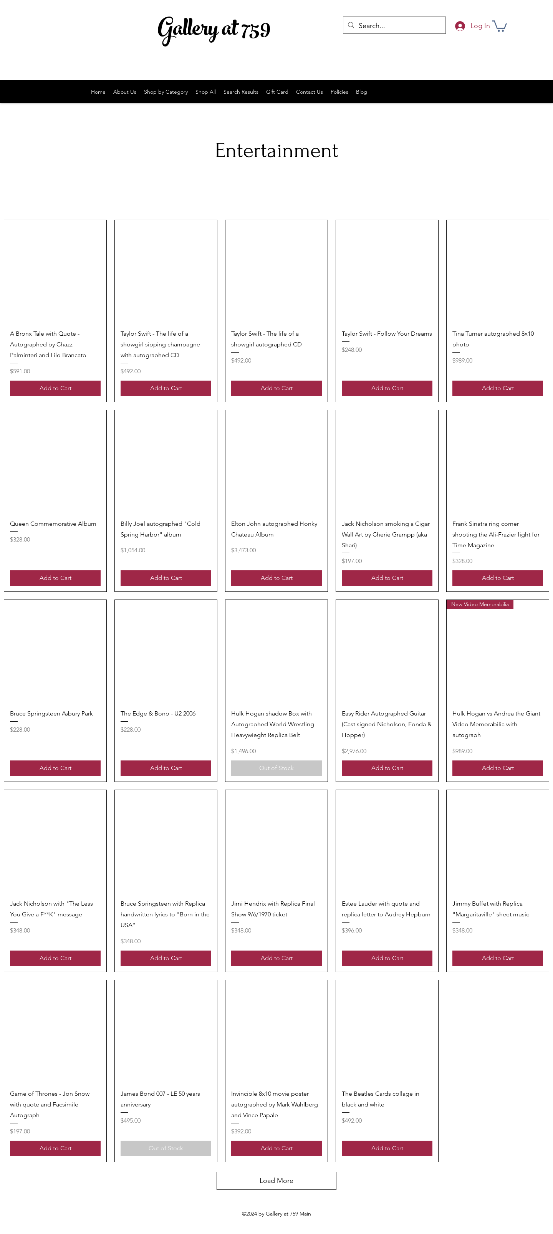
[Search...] (394, 26)
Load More (276, 1180)
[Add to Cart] (55, 388)
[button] (499, 25)
